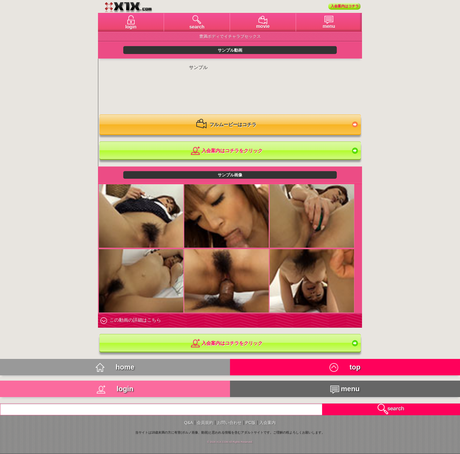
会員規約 (205, 422)
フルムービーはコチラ (226, 125)
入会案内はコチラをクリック (226, 151)
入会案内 (267, 422)
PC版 (251, 422)
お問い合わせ (229, 422)
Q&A (188, 422)
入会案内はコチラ (345, 6)
